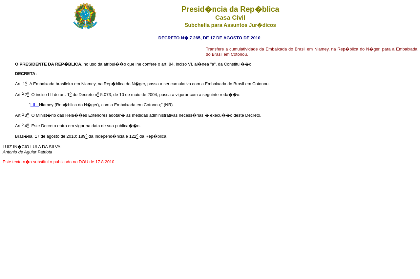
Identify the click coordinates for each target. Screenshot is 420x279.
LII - (35, 104)
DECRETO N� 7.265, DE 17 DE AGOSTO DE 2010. (210, 37)
